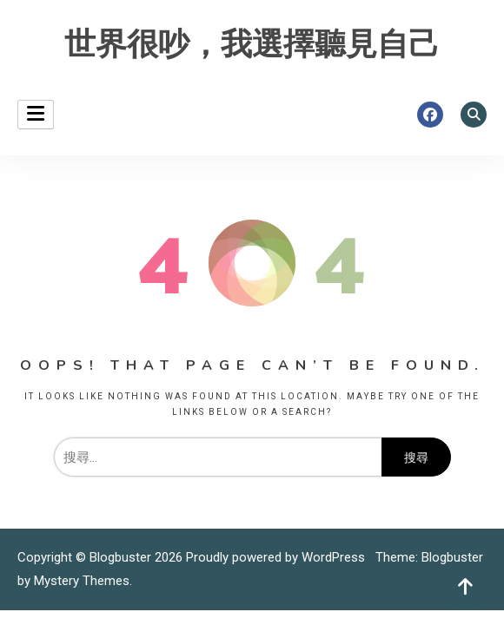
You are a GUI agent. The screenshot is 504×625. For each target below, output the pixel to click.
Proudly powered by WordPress (277, 557)
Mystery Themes (81, 581)
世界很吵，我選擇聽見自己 (252, 44)
